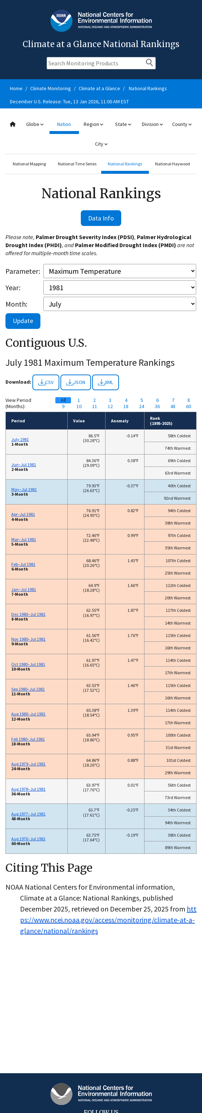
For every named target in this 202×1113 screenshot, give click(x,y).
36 (157, 406)
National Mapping (29, 163)
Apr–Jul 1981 (23, 514)
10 (79, 406)
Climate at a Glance (99, 88)
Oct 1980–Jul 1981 (28, 664)
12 (110, 406)
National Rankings (148, 88)
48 (172, 406)
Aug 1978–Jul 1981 (28, 789)
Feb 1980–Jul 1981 (28, 739)
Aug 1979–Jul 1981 (28, 764)
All (63, 400)
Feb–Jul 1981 (23, 564)
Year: (12, 287)
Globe (34, 124)
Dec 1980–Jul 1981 (28, 614)
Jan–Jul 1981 (23, 589)
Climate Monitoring (50, 88)
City (101, 144)
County (181, 124)
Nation (64, 124)
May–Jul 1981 (24, 489)
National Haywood (172, 163)
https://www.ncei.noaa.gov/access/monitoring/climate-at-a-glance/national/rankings (108, 919)
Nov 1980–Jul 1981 (28, 639)
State (123, 124)
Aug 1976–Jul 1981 (28, 838)
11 (94, 406)
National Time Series (77, 163)
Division (152, 124)
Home (16, 88)
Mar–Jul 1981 (23, 539)
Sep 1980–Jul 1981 (28, 689)
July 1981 (20, 439)
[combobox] (101, 134)
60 (188, 406)
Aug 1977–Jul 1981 (28, 814)
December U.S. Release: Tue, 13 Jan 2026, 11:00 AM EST (69, 101)
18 (125, 406)
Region (93, 124)
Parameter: (22, 271)
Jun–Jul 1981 (23, 464)
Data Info (101, 218)
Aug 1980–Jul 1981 (28, 714)
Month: (16, 303)
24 (141, 406)
